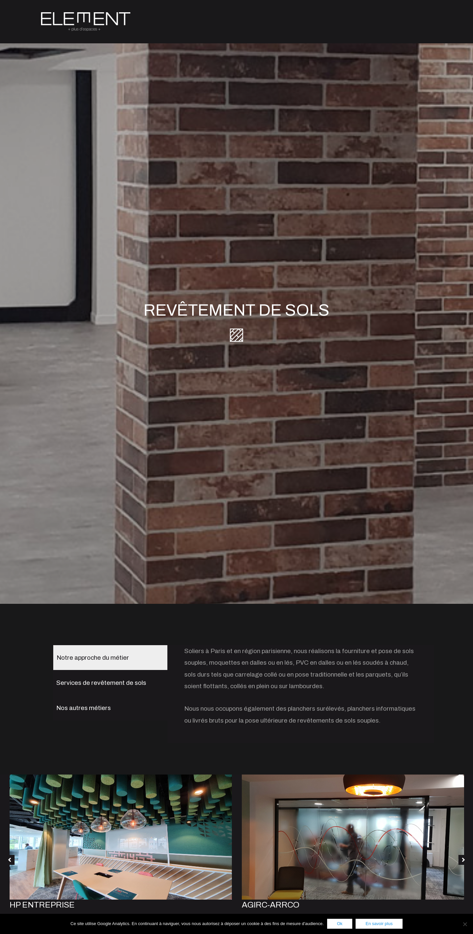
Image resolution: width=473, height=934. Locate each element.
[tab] (110, 655)
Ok (340, 923)
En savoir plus (379, 923)
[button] (10, 857)
